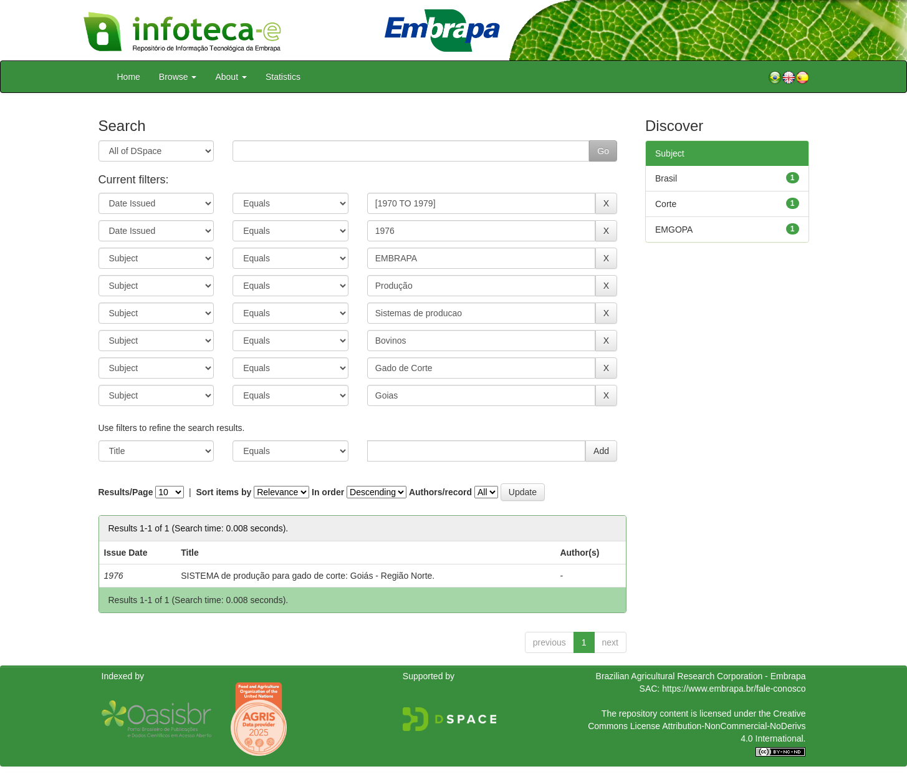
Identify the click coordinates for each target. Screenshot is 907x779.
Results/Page (125, 492)
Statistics (283, 77)
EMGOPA (674, 230)
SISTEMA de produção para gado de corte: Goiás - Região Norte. (307, 576)
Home (128, 77)
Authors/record (440, 492)
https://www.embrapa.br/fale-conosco (733, 689)
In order (328, 492)
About (230, 77)
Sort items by (224, 492)
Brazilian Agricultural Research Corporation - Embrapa (701, 676)
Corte (665, 204)
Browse (178, 77)
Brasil (666, 178)
